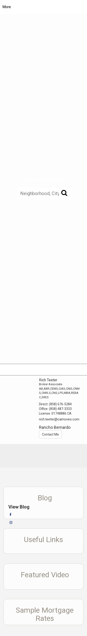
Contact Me (50, 434)
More (6, 7)
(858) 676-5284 (60, 404)
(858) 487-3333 (60, 409)
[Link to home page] (47, 7)
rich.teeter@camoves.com (59, 419)
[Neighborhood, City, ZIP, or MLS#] (43, 193)
